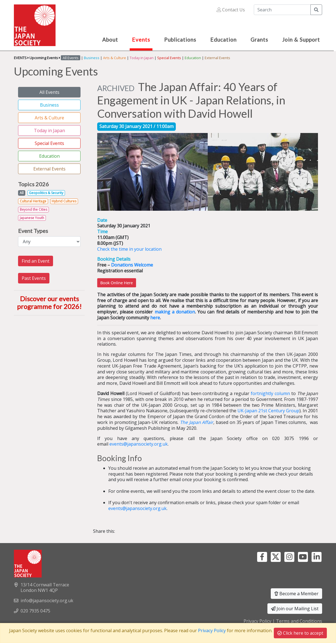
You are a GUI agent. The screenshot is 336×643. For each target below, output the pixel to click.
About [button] (110, 39)
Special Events (169, 57)
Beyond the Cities (33, 209)
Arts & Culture (114, 57)
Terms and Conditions (299, 621)
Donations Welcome (132, 265)
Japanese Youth (32, 217)
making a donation (175, 312)
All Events (49, 92)
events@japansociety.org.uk (138, 444)
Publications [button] (180, 39)
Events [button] (141, 39)
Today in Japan (142, 57)
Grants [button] (259, 39)
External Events (217, 57)
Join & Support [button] (301, 39)
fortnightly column (270, 393)
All (22, 192)
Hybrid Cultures (64, 201)
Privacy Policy (257, 621)
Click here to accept (300, 633)
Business (91, 57)
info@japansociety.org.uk (47, 600)
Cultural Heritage (33, 201)
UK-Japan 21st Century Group (268, 411)
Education (193, 57)
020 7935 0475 (35, 611)
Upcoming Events (43, 57)
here (155, 318)
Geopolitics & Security (46, 192)
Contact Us (231, 10)
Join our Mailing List (295, 609)
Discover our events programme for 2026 (48, 303)
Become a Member (296, 594)
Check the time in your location (129, 249)
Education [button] (223, 39)
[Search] (282, 9)
